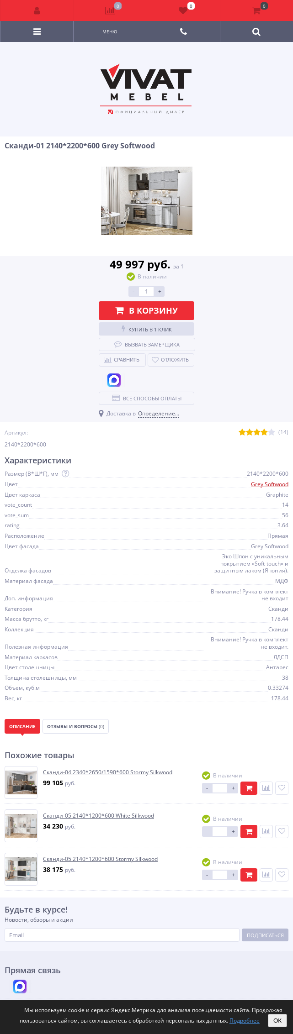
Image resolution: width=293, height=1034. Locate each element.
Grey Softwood (269, 484)
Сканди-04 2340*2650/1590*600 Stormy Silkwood (107, 772)
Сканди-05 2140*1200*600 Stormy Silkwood (100, 859)
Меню (109, 31)
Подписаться (265, 935)
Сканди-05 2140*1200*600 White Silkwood (98, 815)
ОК (277, 1020)
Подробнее (244, 1020)
